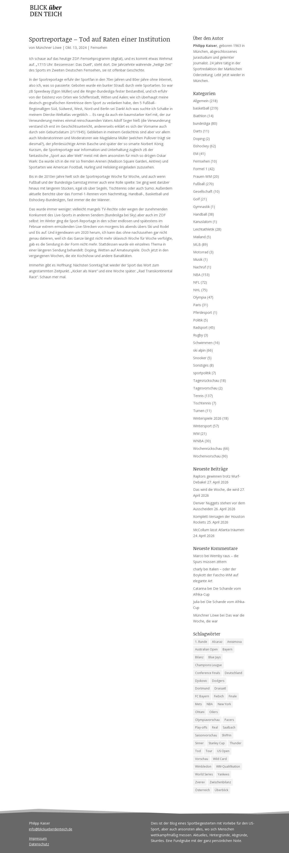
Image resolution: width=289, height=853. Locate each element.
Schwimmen (203, 342)
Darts (197, 131)
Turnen (198, 410)
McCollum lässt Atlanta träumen (218, 529)
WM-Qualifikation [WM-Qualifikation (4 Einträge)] (228, 766)
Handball (200, 214)
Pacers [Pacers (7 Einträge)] (229, 720)
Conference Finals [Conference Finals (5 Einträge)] (207, 673)
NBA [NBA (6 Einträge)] (210, 704)
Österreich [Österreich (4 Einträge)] (202, 790)
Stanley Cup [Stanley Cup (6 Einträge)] (217, 743)
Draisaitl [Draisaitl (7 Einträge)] (220, 688)
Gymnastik (201, 206)
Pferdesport (202, 312)
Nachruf (199, 267)
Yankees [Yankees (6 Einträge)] (223, 774)
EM (195, 153)
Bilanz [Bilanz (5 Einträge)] (199, 657)
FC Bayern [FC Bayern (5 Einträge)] (202, 696)
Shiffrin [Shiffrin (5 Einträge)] (226, 735)
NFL (196, 282)
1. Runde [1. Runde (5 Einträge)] (201, 642)
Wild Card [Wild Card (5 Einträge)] (220, 759)
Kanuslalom (202, 221)
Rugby (198, 335)
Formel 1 (200, 168)
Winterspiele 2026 (207, 418)
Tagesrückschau (206, 380)
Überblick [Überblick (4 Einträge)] (221, 790)
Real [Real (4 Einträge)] (215, 727)
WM (196, 433)
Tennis (198, 395)
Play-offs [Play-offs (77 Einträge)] (201, 727)
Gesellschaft (203, 191)
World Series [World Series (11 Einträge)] (204, 774)
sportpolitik (202, 373)
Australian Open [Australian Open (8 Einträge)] (206, 649)
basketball (201, 108)
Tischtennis (202, 403)
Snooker (199, 358)
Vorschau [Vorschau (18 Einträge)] (201, 759)
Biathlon (199, 115)
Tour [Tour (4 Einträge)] (209, 751)
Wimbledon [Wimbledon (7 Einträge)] (203, 766)
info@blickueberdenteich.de (50, 829)
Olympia (199, 297)
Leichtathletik (203, 229)
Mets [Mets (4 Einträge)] (198, 704)
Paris (197, 305)
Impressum (38, 838)
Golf (196, 199)
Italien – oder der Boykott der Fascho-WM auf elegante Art (215, 575)
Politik (198, 320)
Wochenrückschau (207, 448)
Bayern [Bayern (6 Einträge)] (227, 649)
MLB (197, 244)
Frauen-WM (202, 176)
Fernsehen (98, 47)
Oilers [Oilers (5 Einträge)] (213, 712)
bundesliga (201, 123)
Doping (199, 138)
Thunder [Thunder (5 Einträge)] (235, 743)
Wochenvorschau (207, 456)
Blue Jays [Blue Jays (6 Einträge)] (214, 657)
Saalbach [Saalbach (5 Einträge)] (229, 727)
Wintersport (202, 426)
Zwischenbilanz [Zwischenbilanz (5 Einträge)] (220, 782)
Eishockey (201, 146)
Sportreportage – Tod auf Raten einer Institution (99, 39)
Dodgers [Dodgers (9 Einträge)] (218, 681)
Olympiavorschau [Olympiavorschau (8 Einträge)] (207, 720)
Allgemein (201, 100)
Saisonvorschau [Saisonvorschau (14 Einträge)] (206, 735)
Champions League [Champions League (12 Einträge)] (208, 665)
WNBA (198, 441)
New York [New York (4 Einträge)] (224, 704)
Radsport (200, 327)
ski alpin (199, 350)
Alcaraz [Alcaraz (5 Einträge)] (217, 642)
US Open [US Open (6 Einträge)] (223, 751)
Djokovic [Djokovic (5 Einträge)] (201, 681)
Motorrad (200, 252)
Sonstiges (201, 365)
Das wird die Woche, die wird (216, 489)
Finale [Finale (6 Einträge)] (233, 696)
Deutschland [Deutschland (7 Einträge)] (233, 673)
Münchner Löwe (49, 47)
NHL (196, 290)
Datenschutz (39, 844)
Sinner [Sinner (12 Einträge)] (199, 743)
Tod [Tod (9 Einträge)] (198, 751)
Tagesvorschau (205, 388)
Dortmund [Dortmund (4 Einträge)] (202, 688)
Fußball (199, 183)
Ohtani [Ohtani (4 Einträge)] (199, 712)
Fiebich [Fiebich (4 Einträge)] (219, 696)
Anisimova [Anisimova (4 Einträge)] (234, 642)
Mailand (199, 236)
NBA (197, 274)
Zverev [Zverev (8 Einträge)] (200, 782)
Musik (197, 259)
